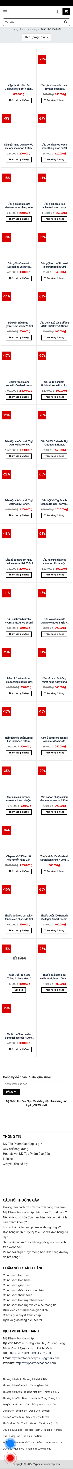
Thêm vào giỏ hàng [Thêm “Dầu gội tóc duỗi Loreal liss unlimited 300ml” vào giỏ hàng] (54, 278)
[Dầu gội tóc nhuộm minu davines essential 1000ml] (54, 65)
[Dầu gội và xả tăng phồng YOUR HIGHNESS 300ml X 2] (54, 303)
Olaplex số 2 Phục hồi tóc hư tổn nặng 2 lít (18, 858)
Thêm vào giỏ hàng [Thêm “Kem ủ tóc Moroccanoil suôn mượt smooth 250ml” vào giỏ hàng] (54, 753)
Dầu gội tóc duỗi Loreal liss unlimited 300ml (54, 265)
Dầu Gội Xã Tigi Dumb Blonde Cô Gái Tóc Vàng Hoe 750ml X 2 (54, 502)
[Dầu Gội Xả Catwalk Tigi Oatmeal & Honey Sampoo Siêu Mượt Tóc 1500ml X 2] (18, 421)
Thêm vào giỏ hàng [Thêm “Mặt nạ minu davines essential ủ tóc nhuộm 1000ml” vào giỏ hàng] (19, 812)
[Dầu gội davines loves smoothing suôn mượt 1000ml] (54, 125)
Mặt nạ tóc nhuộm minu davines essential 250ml (54, 798)
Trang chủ (17, 29)
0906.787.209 (19, 1353)
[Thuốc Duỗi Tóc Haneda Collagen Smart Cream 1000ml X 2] (54, 896)
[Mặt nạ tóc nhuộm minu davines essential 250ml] (54, 777)
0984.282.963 (41, 1353)
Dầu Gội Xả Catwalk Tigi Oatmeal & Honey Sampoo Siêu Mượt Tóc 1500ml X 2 (19, 443)
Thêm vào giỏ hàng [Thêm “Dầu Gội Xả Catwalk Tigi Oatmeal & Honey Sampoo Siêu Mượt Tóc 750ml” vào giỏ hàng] (19, 515)
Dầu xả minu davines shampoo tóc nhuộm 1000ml (54, 561)
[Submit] (65, 22)
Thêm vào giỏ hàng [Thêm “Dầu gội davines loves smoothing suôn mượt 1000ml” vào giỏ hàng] (54, 159)
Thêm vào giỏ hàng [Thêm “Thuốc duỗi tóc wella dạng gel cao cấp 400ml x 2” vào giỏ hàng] (19, 1049)
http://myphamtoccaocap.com (36, 1363)
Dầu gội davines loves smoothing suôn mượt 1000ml (54, 146)
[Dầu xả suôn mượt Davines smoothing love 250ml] (54, 599)
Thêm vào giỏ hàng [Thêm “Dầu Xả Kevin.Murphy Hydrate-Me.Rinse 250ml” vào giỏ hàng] (19, 634)
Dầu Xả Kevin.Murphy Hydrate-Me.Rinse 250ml (19, 620)
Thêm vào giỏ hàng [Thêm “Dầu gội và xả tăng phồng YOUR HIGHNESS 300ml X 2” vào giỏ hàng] (54, 337)
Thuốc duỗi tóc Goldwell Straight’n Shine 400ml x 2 (54, 858)
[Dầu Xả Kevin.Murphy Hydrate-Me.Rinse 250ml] (18, 599)
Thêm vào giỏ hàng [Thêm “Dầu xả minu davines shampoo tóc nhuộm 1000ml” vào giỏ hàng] (54, 575)
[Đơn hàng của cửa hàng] (36, 37)
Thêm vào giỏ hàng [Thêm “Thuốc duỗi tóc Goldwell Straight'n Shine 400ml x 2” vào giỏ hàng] (54, 871)
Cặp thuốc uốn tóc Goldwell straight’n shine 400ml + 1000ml (19, 87)
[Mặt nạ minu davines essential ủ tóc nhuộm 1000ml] (18, 777)
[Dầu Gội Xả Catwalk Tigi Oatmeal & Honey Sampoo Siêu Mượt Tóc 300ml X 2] (54, 421)
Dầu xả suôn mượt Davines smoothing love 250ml (54, 620)
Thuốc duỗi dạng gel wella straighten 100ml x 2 (54, 976)
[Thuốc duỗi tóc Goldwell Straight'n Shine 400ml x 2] (54, 836)
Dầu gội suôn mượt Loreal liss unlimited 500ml (18, 265)
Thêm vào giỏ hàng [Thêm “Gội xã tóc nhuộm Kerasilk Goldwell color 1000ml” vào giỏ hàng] (19, 397)
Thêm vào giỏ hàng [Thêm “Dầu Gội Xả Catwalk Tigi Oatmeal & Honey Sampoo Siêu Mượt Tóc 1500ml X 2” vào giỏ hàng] (19, 456)
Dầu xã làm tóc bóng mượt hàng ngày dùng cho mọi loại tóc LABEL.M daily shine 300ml (54, 680)
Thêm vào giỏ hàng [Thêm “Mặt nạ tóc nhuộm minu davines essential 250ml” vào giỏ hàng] (54, 812)
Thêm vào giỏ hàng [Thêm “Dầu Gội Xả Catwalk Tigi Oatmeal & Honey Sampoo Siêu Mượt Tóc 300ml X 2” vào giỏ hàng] (54, 456)
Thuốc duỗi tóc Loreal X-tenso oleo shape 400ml (19, 917)
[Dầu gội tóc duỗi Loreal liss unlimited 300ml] (54, 243)
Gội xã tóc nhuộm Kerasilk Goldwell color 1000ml (19, 383)
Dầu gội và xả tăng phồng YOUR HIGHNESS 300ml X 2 (54, 324)
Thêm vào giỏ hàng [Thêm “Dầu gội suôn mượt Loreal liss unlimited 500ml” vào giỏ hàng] (19, 278)
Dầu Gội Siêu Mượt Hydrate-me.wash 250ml (19, 324)
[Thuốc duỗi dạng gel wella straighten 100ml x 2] (54, 955)
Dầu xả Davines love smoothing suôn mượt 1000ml (19, 680)
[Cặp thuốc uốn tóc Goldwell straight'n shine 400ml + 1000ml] (18, 65)
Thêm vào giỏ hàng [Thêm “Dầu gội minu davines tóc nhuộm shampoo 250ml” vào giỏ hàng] (19, 159)
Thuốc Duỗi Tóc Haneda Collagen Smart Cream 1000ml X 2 (54, 917)
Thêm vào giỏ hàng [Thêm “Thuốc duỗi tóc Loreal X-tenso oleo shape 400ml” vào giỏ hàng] (19, 930)
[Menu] (5, 11)
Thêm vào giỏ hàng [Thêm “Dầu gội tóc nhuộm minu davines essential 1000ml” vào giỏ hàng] (54, 100)
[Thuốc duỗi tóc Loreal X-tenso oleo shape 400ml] (18, 896)
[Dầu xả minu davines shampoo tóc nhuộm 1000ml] (54, 540)
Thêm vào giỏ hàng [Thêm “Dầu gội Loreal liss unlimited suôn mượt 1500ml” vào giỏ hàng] (54, 219)
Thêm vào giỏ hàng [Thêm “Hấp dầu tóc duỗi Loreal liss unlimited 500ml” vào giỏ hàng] (19, 753)
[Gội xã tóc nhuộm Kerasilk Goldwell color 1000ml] (18, 362)
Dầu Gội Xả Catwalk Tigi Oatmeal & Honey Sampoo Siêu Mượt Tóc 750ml (19, 502)
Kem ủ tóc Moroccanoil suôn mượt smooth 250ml (54, 739)
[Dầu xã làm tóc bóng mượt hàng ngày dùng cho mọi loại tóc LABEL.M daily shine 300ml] (54, 658)
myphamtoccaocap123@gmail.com (35, 1358)
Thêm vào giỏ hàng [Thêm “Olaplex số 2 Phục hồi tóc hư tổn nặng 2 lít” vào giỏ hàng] (19, 871)
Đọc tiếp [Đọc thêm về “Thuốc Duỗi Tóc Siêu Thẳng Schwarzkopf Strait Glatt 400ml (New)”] (19, 990)
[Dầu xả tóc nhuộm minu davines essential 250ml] (18, 540)
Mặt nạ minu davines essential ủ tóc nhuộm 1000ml (18, 798)
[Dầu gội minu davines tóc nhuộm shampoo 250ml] (18, 125)
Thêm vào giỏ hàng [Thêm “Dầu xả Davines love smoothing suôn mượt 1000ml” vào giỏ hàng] (19, 693)
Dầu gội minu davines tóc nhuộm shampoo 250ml (18, 146)
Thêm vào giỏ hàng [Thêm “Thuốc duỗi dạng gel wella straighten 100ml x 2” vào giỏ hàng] (54, 990)
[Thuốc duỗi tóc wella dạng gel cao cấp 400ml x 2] (18, 1014)
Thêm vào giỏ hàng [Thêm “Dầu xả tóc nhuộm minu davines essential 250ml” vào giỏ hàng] (19, 575)
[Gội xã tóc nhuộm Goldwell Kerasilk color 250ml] (54, 362)
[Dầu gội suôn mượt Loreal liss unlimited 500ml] (18, 243)
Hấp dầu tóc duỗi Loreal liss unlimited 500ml (19, 739)
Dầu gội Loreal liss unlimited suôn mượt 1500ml (54, 205)
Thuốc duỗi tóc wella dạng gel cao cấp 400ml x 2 (19, 1036)
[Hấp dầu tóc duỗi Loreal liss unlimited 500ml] (18, 718)
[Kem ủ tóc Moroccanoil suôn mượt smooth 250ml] (54, 718)
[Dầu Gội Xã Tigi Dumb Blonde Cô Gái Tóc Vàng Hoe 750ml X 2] (54, 480)
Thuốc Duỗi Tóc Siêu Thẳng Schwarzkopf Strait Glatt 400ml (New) (19, 976)
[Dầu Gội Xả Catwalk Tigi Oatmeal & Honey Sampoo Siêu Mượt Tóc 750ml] (18, 480)
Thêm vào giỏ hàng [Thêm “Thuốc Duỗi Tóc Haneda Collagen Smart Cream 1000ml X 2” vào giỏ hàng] (54, 930)
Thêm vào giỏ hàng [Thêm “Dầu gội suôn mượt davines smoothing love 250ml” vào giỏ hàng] (19, 219)
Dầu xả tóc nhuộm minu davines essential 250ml (19, 561)
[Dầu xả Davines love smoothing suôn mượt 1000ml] (18, 658)
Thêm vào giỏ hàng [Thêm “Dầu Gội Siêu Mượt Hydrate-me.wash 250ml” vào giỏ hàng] (19, 337)
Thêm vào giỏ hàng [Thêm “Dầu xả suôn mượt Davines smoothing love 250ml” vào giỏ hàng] (54, 634)
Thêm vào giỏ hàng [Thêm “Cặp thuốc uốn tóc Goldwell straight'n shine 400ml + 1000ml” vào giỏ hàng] (19, 100)
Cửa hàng (32, 29)
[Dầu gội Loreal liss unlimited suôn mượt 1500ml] (54, 184)
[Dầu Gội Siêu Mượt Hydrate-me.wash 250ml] (18, 303)
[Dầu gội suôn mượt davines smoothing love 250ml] (18, 184)
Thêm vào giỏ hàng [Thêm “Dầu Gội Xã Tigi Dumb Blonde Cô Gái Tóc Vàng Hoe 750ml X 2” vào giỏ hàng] (54, 515)
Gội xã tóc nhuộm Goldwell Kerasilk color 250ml (54, 383)
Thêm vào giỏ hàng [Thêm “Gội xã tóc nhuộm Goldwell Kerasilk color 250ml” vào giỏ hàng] (54, 397)
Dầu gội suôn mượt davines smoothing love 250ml (19, 205)
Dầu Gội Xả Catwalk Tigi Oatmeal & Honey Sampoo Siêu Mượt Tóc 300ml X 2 (54, 443)
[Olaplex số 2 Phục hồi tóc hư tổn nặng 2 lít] (18, 836)
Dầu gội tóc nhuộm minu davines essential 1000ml (54, 87)
